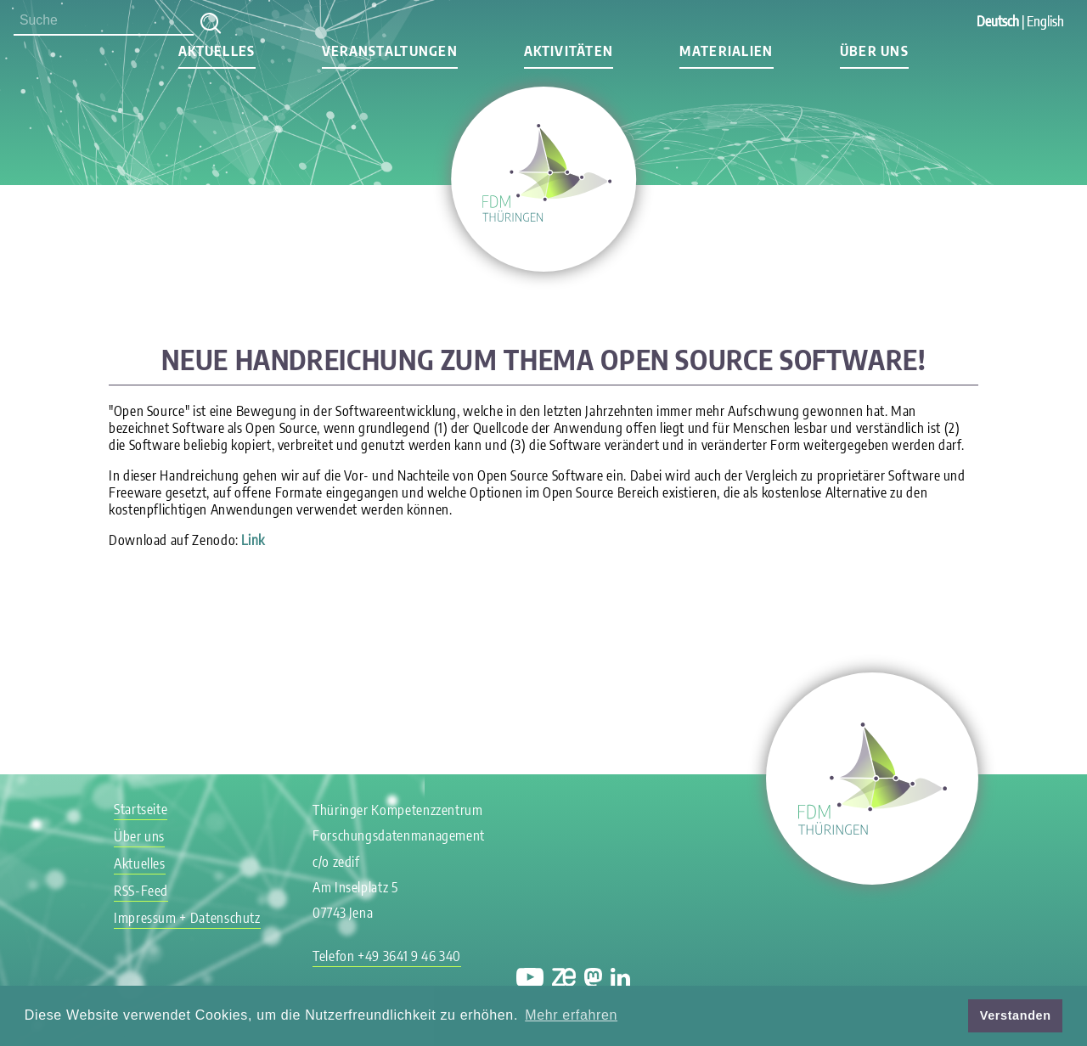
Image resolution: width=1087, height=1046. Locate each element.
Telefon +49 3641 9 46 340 (387, 956)
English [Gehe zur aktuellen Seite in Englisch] (1045, 21)
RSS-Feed (141, 890)
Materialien (726, 50)
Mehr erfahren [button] (571, 1015)
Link (253, 539)
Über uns (874, 50)
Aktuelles (217, 50)
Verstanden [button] (1015, 1015)
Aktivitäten (568, 50)
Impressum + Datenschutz (187, 917)
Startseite (140, 809)
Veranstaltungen (390, 50)
